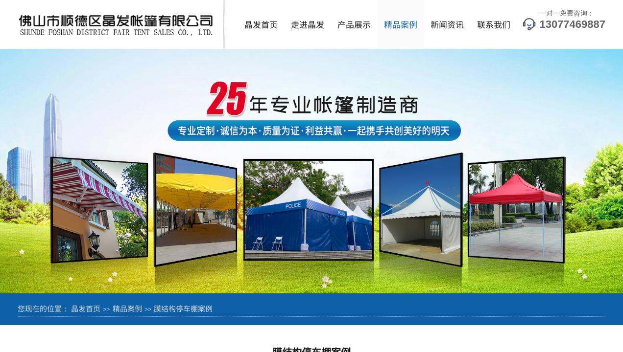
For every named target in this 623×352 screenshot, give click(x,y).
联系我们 (493, 24)
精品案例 (400, 24)
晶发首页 (261, 24)
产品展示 (354, 24)
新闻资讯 (447, 24)
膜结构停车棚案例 (183, 308)
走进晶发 (307, 24)
